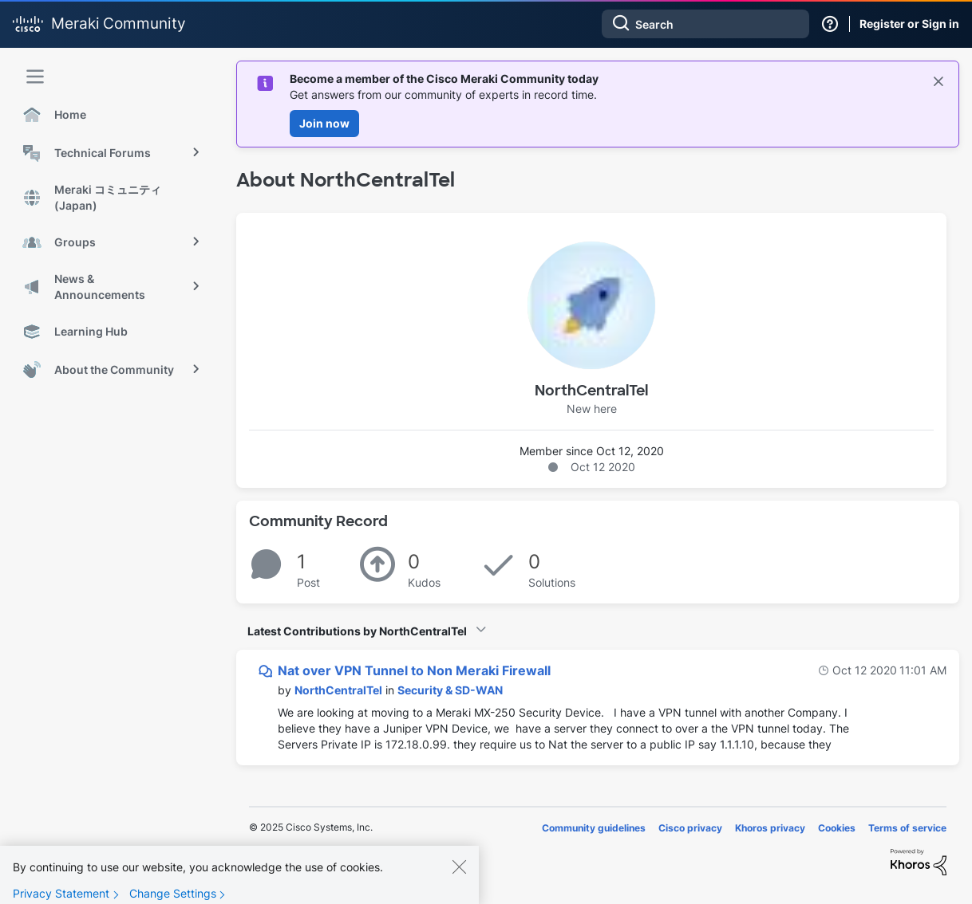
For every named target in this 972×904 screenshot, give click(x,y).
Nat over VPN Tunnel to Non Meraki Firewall (414, 670)
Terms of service (907, 828)
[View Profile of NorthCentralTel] (338, 690)
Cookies (836, 828)
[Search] (705, 24)
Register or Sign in (909, 23)
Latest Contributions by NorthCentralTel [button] (357, 631)
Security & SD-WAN (450, 690)
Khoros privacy (770, 828)
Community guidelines (594, 828)
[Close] (459, 878)
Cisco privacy (690, 828)
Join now (324, 123)
